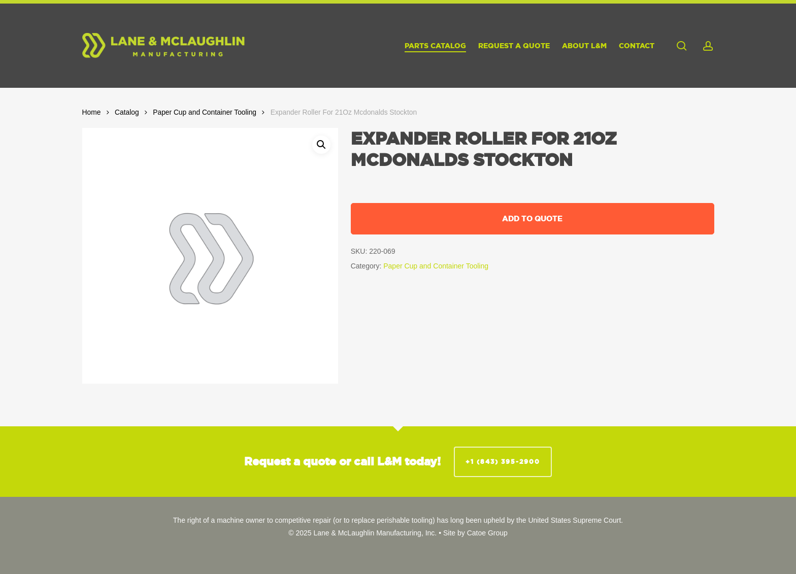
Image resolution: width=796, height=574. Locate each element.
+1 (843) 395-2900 (503, 461)
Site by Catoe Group (475, 533)
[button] (321, 145)
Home (91, 112)
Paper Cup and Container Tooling (204, 112)
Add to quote (532, 218)
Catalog (127, 112)
